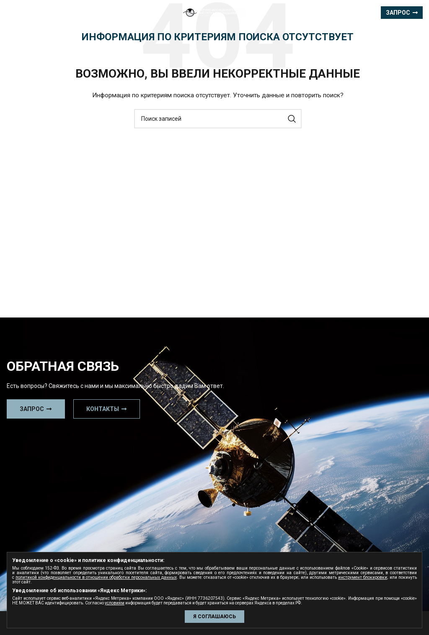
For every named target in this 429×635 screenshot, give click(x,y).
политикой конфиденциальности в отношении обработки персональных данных (96, 577)
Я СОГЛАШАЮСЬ (214, 616)
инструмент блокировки (362, 577)
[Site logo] (214, 12)
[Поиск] (218, 118)
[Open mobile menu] (21, 12)
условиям (114, 603)
